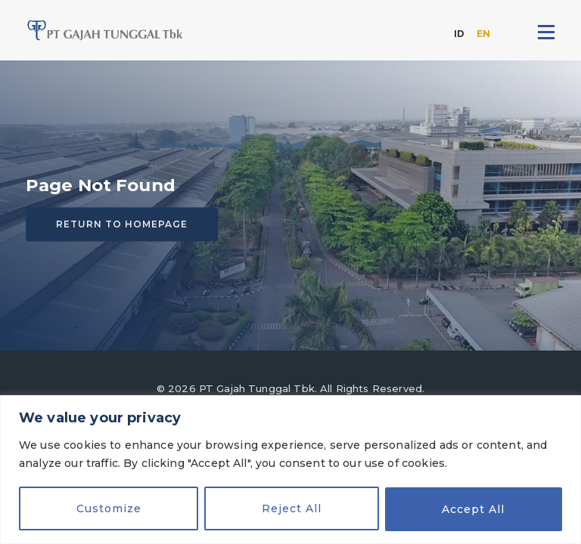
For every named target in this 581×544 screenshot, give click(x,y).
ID (459, 33)
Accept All (473, 509)
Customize (108, 509)
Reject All (292, 509)
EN (483, 33)
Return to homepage (122, 224)
